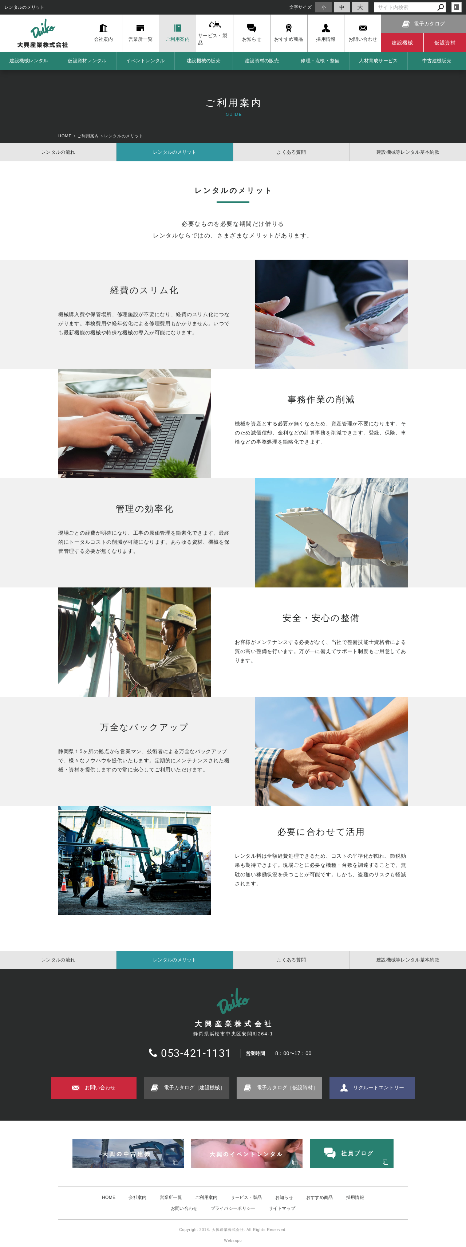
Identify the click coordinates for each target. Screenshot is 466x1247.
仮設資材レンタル (87, 60)
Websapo (233, 1241)
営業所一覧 (171, 1197)
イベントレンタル (145, 60)
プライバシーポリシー (233, 1208)
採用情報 (355, 1197)
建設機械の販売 (204, 60)
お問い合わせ (184, 1208)
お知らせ (284, 1197)
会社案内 (137, 1197)
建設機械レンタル (28, 60)
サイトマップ (282, 1208)
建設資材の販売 (262, 60)
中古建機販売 (436, 60)
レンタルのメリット (175, 152)
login (456, 7)
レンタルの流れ (58, 152)
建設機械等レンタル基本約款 (407, 152)
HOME (108, 1197)
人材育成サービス (378, 60)
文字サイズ (300, 7)
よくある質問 (291, 152)
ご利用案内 (206, 1197)
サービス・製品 (246, 1197)
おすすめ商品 (319, 1197)
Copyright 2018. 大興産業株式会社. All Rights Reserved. (233, 1230)
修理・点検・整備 (320, 60)
